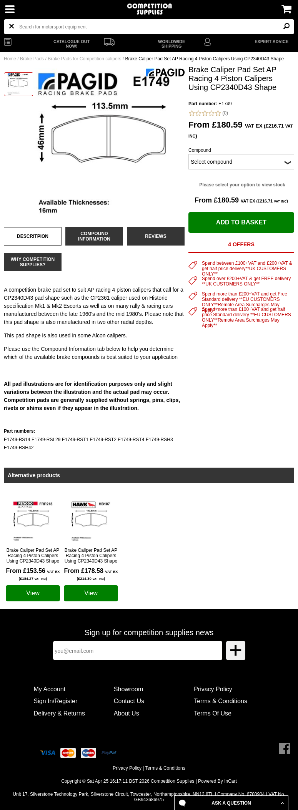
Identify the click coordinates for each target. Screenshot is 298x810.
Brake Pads (32, 58)
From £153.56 (33, 574)
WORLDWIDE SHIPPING (171, 43)
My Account (50, 689)
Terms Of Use (212, 713)
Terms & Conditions (220, 701)
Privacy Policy (213, 689)
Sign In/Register (56, 701)
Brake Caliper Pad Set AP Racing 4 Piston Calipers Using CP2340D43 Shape (33, 556)
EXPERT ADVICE (271, 41)
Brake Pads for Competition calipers (84, 58)
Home (10, 58)
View (32, 593)
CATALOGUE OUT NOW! (71, 43)
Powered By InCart (217, 781)
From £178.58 (91, 574)
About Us (126, 713)
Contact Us (129, 701)
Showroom (128, 689)
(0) (208, 113)
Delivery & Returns (59, 713)
